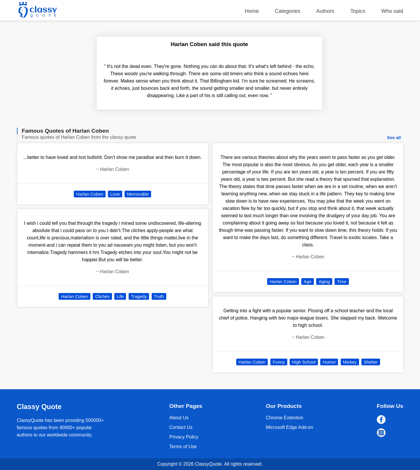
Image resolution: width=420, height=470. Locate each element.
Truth (159, 296)
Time (341, 281)
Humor (329, 361)
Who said (392, 11)
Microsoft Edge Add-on (289, 427)
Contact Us (180, 427)
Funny (279, 361)
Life (120, 296)
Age (308, 281)
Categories (287, 11)
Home (252, 11)
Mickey (350, 361)
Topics (357, 11)
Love (115, 194)
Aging (324, 281)
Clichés (102, 296)
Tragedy (139, 296)
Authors (325, 11)
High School (304, 361)
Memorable (138, 194)
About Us (178, 417)
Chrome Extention (284, 417)
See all (394, 137)
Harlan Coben (89, 194)
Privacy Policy (183, 436)
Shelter (371, 361)
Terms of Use (183, 446)
